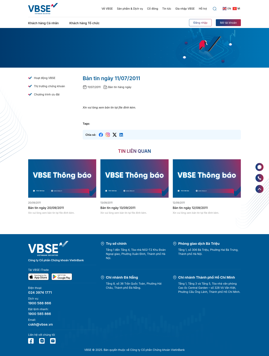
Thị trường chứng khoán (49, 86)
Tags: (86, 123)
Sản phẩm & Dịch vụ (130, 8)
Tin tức (166, 8)
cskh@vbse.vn (40, 324)
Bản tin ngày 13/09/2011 (117, 208)
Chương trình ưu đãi (47, 94)
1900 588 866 (39, 303)
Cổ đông (152, 8)
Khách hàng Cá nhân (43, 23)
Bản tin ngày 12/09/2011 (190, 208)
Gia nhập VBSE (185, 8)
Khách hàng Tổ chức (84, 23)
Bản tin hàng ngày (119, 87)
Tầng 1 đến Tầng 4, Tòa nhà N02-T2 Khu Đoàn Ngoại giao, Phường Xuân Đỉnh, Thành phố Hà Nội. (136, 254)
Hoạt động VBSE (44, 78)
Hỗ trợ (203, 8)
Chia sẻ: (90, 134)
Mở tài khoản (228, 22)
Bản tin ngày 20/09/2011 (46, 208)
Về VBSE (107, 8)
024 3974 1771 (40, 292)
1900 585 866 (39, 314)
